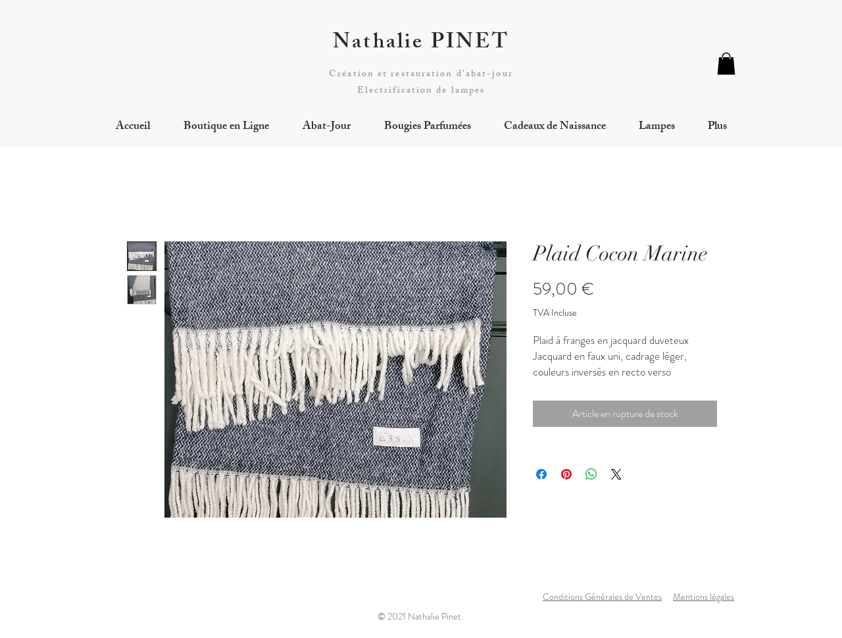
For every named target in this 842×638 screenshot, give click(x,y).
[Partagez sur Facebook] (541, 474)
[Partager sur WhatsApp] (591, 474)
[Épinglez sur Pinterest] (566, 474)
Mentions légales (703, 596)
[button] (726, 63)
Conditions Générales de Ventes (602, 596)
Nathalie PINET (421, 44)
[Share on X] (616, 474)
